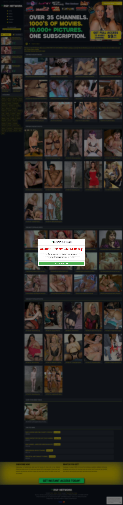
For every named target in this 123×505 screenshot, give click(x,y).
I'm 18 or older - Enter (62, 263)
